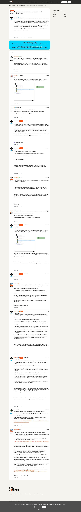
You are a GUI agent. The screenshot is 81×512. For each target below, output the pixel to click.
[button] (64, 2)
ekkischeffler (16, 17)
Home (10, 5)
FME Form (18, 5)
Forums (13, 5)
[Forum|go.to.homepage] (11, 2)
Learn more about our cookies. (60, 504)
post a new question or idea (37, 46)
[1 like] (18, 142)
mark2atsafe (16, 283)
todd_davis (15, 75)
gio (14, 107)
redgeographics (16, 56)
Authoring (23, 5)
